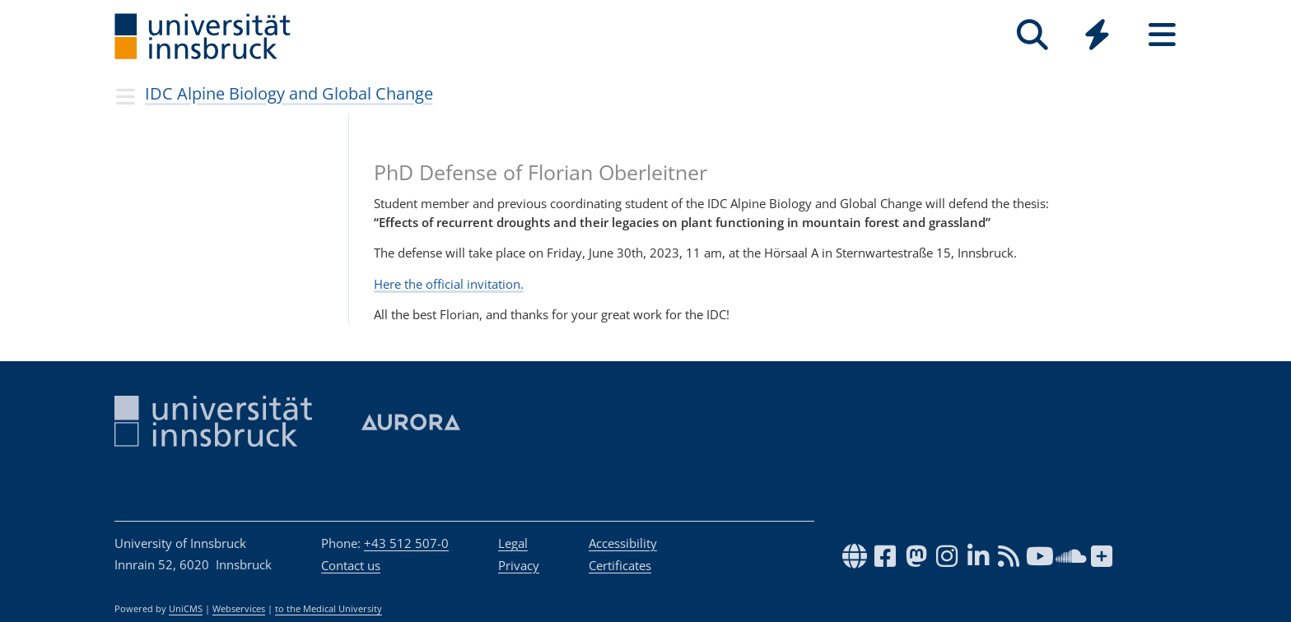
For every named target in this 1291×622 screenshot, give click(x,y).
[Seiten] (1162, 35)
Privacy (518, 565)
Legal (513, 543)
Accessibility (623, 543)
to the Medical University (328, 609)
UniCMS (186, 609)
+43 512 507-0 (406, 543)
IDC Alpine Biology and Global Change (289, 93)
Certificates (620, 565)
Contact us (350, 565)
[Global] (1097, 37)
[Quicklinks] (1097, 35)
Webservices (238, 609)
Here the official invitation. (449, 284)
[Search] (1032, 35)
